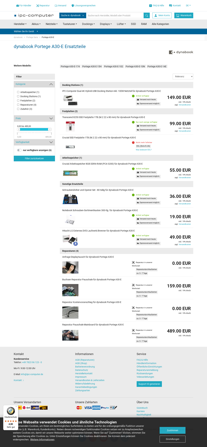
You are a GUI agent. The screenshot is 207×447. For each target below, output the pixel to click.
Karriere (141, 411)
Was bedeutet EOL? (144, 150)
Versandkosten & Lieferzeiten (89, 380)
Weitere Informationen (42, 439)
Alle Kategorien (160, 24)
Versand (60, 5)
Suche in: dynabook (72, 15)
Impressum (81, 377)
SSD (133, 24)
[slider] (18, 129)
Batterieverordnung (85, 366)
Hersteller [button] (19, 24)
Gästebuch (142, 408)
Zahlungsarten (82, 390)
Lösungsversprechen (83, 5)
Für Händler (23, 5)
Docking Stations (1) (30, 96)
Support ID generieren (149, 384)
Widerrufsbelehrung (85, 383)
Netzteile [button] (51, 24)
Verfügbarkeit (22, 142)
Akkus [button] (35, 24)
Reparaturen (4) (28, 104)
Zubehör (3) (26, 109)
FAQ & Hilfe (156, 5)
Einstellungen (172, 439)
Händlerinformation (146, 363)
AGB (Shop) (81, 363)
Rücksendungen (145, 373)
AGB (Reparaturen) (84, 360)
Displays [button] (105, 24)
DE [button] (187, 5)
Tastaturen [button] (69, 24)
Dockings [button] (87, 24)
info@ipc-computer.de (32, 374)
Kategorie (20, 84)
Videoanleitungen (145, 377)
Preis (18, 118)
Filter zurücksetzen (34, 158)
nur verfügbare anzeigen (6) (37, 150)
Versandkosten (185, 105)
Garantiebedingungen (86, 387)
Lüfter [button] (120, 24)
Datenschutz (81, 370)
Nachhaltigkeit (144, 414)
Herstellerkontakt (84, 373)
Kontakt (175, 5)
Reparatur (43, 5)
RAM (144, 24)
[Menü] (16, 407)
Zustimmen (172, 430)
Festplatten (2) (27, 100)
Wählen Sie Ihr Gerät (26, 31)
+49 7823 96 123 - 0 (32, 362)
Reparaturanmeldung (147, 370)
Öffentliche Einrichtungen (149, 366)
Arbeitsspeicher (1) (29, 92)
